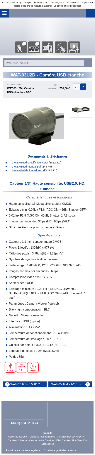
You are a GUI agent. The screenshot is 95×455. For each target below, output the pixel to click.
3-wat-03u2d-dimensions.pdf (27, 170)
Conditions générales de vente (60, 450)
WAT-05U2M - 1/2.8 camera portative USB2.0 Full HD (71, 384)
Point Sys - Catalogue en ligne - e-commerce (83, 450)
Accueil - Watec (47, 29)
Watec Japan (71, 414)
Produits (47, 433)
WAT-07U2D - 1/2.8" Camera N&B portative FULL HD (28, 384)
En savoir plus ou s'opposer (67, 6)
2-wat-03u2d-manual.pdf (25, 166)
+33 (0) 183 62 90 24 (24, 423)
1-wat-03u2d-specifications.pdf (28, 162)
